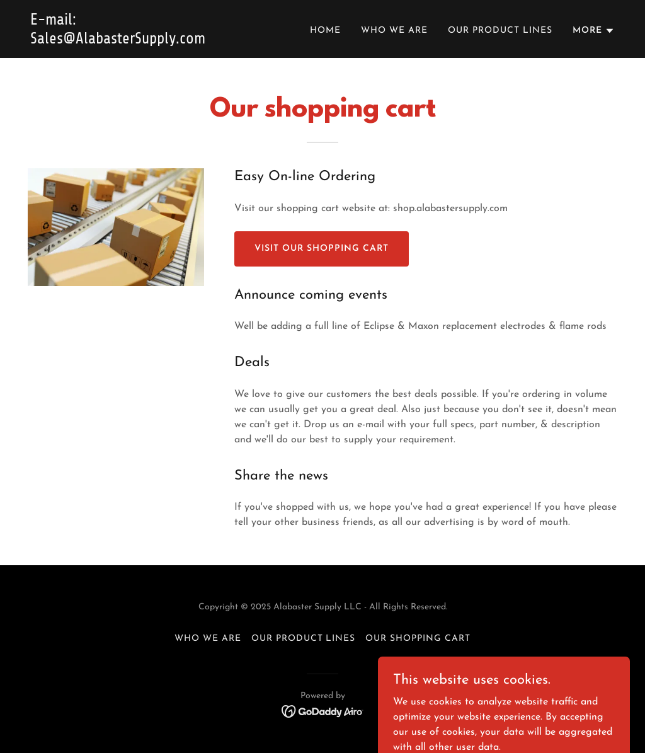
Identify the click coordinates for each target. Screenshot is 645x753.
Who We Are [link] (394, 30)
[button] (594, 30)
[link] (132, 41)
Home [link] (325, 30)
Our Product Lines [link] (500, 30)
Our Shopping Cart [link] (418, 638)
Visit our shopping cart (321, 248)
